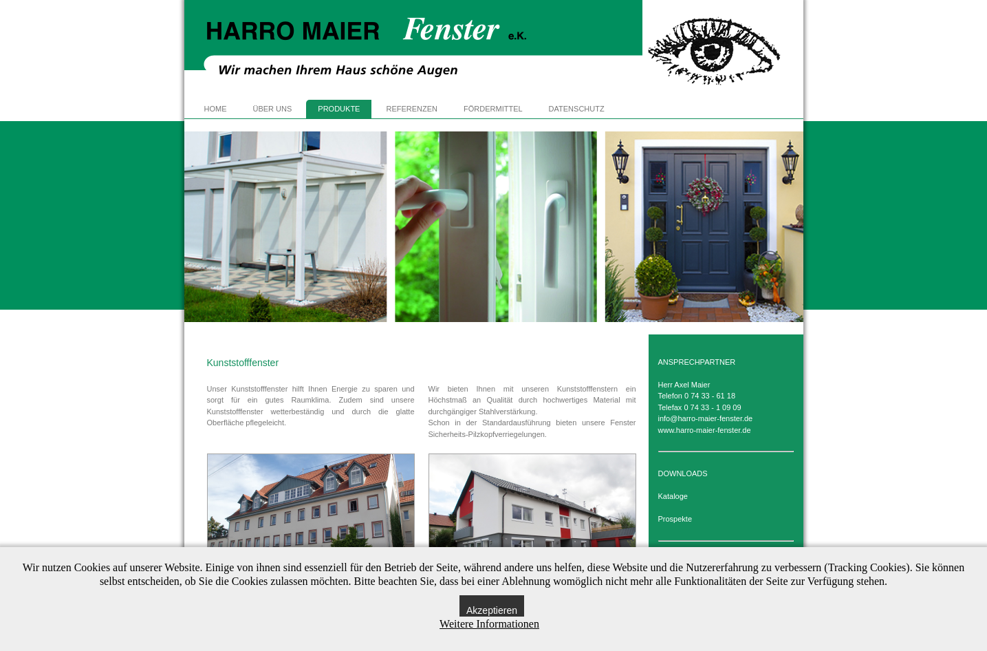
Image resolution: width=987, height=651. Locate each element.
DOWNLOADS (683, 473)
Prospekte (675, 519)
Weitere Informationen (489, 624)
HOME (215, 109)
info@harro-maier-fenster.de (705, 418)
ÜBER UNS (272, 109)
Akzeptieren (491, 610)
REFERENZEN (411, 109)
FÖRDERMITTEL (493, 109)
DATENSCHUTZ (577, 109)
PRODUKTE (339, 109)
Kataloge (673, 496)
